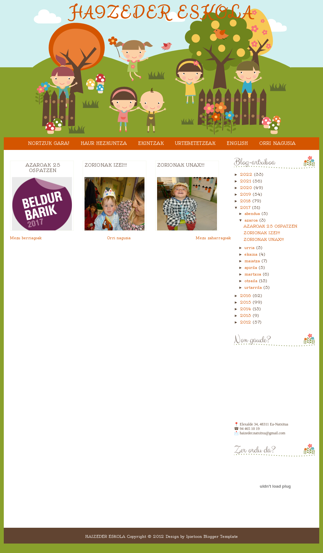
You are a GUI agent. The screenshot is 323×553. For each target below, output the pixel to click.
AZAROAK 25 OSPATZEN (43, 167)
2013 (246, 315)
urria (250, 247)
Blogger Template (220, 536)
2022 (247, 174)
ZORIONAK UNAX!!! (180, 165)
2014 (246, 308)
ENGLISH (237, 143)
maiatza (252, 261)
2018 (246, 201)
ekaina (251, 254)
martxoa (253, 274)
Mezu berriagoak (26, 238)
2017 (246, 207)
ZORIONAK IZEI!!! (106, 165)
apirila (251, 267)
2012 (246, 322)
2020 (247, 187)
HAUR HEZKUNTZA (104, 143)
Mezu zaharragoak (213, 238)
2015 (246, 302)
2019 (246, 194)
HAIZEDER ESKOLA (162, 13)
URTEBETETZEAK (195, 143)
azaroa (251, 220)
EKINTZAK (151, 143)
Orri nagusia (277, 143)
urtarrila (253, 287)
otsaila (251, 280)
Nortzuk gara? (48, 143)
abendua (252, 213)
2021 (246, 181)
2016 (246, 295)
